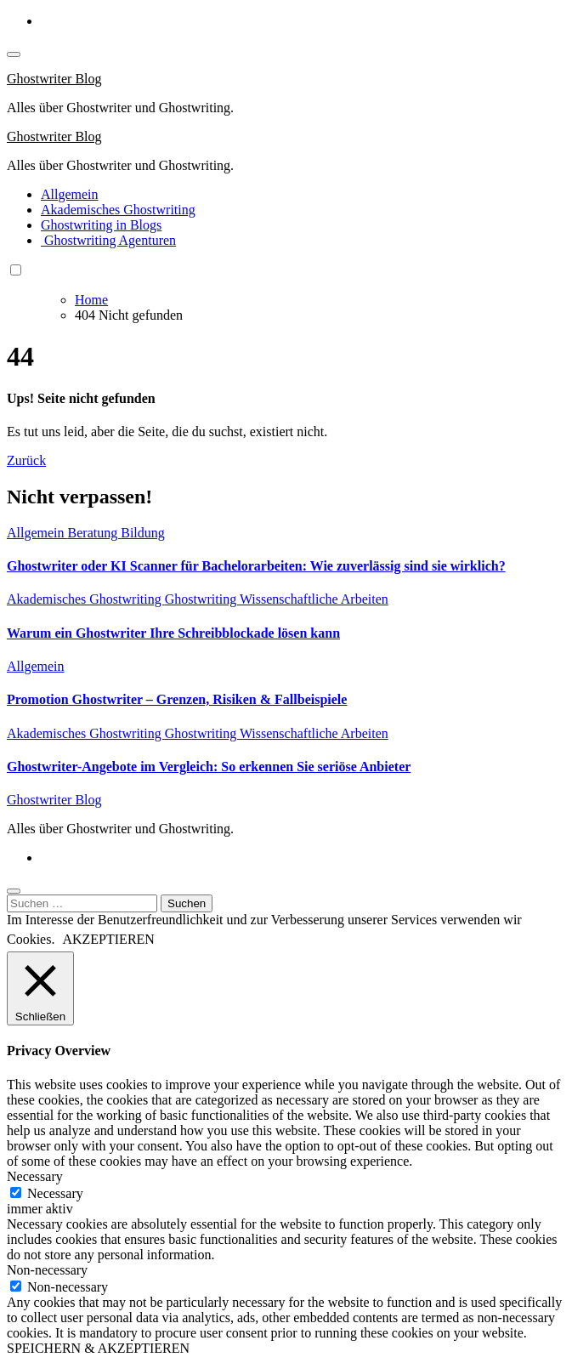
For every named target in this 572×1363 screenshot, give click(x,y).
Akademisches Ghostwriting (118, 209)
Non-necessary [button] (47, 1270)
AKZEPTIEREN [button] (108, 939)
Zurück (26, 460)
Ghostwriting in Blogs (101, 225)
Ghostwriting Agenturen (108, 240)
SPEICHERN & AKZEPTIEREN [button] (98, 1348)
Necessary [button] (35, 1176)
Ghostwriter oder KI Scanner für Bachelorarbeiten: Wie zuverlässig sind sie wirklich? (256, 566)
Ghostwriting (202, 599)
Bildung (143, 532)
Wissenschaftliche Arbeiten (314, 599)
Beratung (95, 532)
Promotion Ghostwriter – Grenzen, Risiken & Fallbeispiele (177, 699)
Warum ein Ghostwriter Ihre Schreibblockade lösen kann (173, 633)
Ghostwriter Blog (54, 78)
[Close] (13, 891)
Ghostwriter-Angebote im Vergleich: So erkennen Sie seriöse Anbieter (209, 766)
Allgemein (70, 194)
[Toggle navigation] (13, 54)
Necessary (55, 1193)
